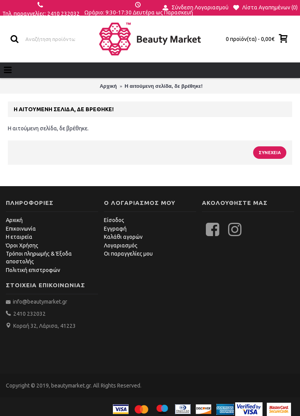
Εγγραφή (115, 229)
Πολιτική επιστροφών (33, 270)
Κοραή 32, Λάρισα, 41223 (44, 326)
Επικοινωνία (21, 229)
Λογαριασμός (121, 245)
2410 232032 (29, 314)
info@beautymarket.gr (39, 302)
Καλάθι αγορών (123, 237)
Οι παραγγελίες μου (128, 254)
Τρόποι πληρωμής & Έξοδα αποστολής (39, 258)
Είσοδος (114, 220)
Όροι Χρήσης (22, 245)
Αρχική (14, 220)
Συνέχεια (270, 152)
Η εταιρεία (19, 237)
